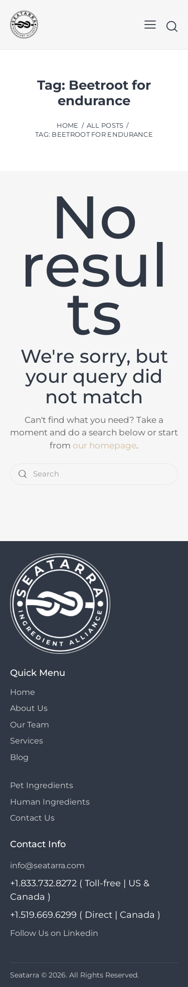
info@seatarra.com (47, 865)
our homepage (104, 445)
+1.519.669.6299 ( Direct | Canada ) (85, 914)
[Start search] (171, 26)
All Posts (105, 125)
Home (68, 125)
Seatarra (24, 974)
